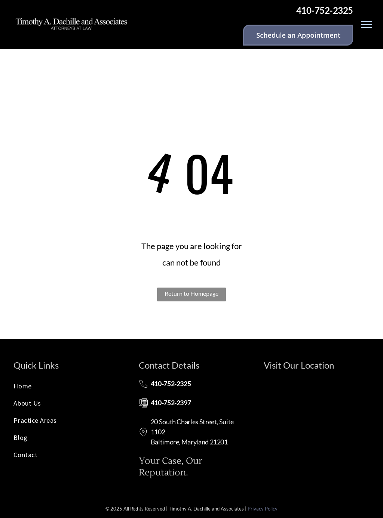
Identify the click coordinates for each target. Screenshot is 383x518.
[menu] (366, 24)
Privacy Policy (263, 509)
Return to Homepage (191, 293)
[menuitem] (66, 388)
